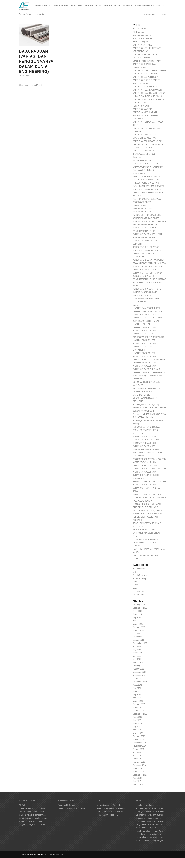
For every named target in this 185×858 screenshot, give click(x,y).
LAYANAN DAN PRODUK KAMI (146, 308)
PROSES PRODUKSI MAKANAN (147, 514)
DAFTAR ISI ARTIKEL (142, 45)
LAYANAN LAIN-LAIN (142, 324)
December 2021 (139, 672)
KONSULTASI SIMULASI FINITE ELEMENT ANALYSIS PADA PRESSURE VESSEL (147, 292)
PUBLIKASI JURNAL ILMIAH (145, 517)
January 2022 (138, 669)
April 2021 (137, 698)
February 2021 (139, 704)
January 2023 (138, 630)
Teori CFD (137, 585)
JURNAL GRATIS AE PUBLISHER (147, 215)
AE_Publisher (138, 32)
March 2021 (138, 701)
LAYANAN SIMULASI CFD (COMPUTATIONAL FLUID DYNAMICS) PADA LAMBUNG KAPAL (149, 356)
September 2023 (140, 608)
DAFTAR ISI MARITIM (142, 109)
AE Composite (139, 569)
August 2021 (138, 685)
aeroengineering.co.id (142, 35)
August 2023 (138, 611)
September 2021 (140, 682)
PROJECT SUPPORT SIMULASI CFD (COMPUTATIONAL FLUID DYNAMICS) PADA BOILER (149, 462)
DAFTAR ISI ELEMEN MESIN (145, 77)
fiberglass (137, 157)
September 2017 (140, 775)
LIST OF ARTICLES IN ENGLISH (147, 382)
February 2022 (139, 666)
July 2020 (137, 720)
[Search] (163, 5)
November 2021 (139, 675)
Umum (135, 559)
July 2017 (137, 781)
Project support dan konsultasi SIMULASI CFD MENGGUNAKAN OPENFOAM (147, 452)
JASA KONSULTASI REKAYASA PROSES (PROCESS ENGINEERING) (147, 202)
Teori (135, 582)
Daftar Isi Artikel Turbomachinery (147, 61)
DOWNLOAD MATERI (142, 148)
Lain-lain (136, 305)
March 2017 (138, 784)
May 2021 (137, 695)
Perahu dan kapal (140, 578)
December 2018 (139, 765)
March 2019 (138, 759)
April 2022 (137, 659)
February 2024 (139, 605)
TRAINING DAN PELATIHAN (145, 555)
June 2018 (137, 768)
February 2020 (139, 736)
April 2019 (137, 756)
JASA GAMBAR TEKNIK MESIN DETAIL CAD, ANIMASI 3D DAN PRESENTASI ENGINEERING (147, 179)
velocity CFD (138, 594)
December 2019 (139, 743)
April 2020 (137, 730)
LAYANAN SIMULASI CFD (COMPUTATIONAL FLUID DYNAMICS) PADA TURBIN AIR (147, 366)
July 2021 (137, 688)
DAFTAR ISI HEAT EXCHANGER (147, 90)
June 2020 (137, 723)
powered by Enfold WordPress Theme (52, 854)
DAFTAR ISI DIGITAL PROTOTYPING (149, 70)
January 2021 (138, 707)
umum (135, 588)
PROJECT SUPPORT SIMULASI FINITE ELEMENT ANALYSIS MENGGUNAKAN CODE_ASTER (147, 507)
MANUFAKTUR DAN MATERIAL (147, 388)
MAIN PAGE (138, 385)
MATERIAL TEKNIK (141, 395)
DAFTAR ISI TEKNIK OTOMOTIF (147, 141)
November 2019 (139, 746)
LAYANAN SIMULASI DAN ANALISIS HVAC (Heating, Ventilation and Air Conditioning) (149, 375)
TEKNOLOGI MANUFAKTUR (145, 539)
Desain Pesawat (140, 575)
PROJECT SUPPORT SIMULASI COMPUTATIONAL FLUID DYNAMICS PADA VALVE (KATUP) (149, 497)
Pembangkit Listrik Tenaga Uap (146, 404)
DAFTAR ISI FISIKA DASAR (145, 87)
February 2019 (139, 762)
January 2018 (138, 772)
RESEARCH (138, 520)
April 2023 (137, 621)
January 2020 (138, 740)
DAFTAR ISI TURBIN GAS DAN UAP (149, 144)
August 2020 (138, 717)
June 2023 (137, 614)
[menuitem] (29, 5)
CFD (135, 572)
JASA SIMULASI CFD (142, 209)
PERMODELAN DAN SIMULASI (146, 427)
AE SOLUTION (139, 29)
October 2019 (138, 749)
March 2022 (138, 662)
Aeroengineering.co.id (33, 854)
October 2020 (138, 711)
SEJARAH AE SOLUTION (144, 530)
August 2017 (138, 778)
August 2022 (138, 646)
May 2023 (137, 617)
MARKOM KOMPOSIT (142, 392)
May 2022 (137, 656)
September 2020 (140, 714)
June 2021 (137, 691)
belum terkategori (140, 42)
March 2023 (138, 624)
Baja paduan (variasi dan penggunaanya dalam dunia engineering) (36, 61)
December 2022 (139, 634)
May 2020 (137, 727)
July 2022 (137, 650)
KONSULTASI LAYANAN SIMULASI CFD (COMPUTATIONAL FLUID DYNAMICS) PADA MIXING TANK (148, 269)
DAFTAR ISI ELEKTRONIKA (145, 74)
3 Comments (23, 85)
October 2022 (138, 640)
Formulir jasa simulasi (142, 160)
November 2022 (139, 637)
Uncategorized (25, 76)
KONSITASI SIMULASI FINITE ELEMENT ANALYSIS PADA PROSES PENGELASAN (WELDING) (149, 221)
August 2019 (138, 752)
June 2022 (137, 653)
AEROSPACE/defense (142, 38)
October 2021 (138, 678)
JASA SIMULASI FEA (142, 212)
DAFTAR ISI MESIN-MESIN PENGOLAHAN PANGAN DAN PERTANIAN (146, 115)
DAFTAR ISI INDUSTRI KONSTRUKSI (149, 99)
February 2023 (139, 627)
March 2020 (138, 733)
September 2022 (140, 643)
